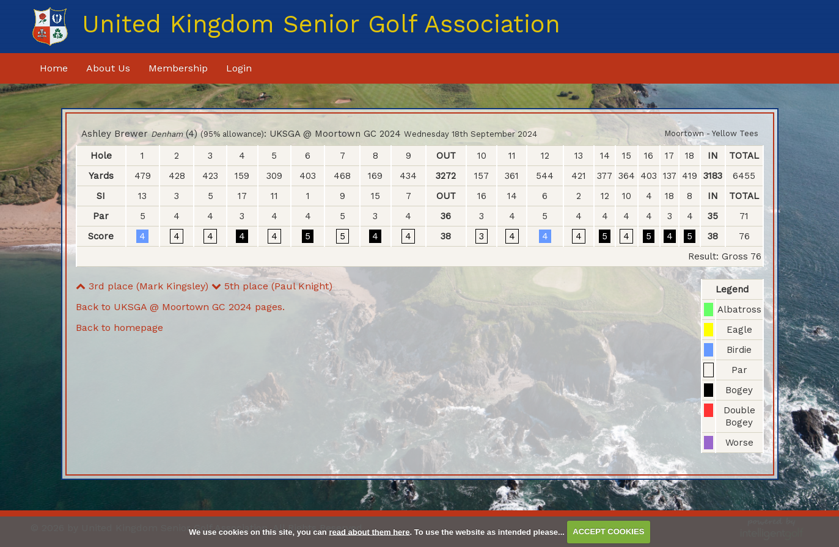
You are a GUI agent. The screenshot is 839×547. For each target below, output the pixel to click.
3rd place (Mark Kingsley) (142, 286)
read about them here (369, 531)
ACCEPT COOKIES (608, 531)
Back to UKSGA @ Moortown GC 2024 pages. (180, 307)
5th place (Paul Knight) (271, 286)
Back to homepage (119, 327)
